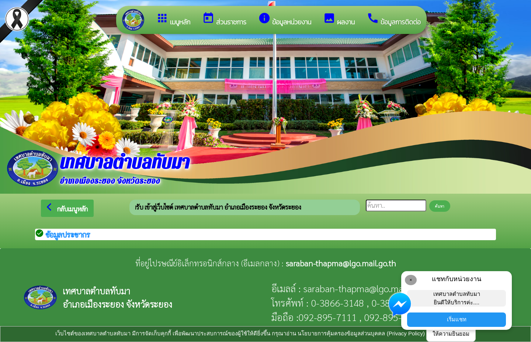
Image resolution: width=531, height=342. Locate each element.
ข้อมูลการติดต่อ (394, 19)
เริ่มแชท (456, 319)
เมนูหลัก (173, 19)
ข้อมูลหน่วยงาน (284, 19)
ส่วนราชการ (224, 19)
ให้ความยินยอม (451, 334)
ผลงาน (339, 19)
